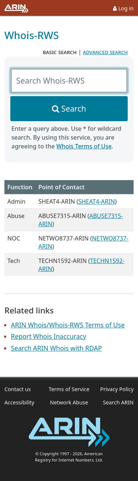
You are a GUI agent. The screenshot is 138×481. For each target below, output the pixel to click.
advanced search (105, 52)
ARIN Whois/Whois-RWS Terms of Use (68, 324)
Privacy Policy (117, 389)
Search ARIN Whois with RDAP (56, 348)
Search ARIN (118, 402)
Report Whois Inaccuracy (48, 336)
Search (73, 108)
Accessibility (19, 402)
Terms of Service (69, 389)
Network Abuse (69, 402)
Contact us (17, 389)
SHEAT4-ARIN (96, 201)
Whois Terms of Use (84, 146)
